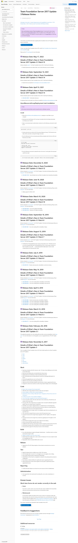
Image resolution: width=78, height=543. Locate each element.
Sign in (75, 1)
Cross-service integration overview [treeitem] (7, 29)
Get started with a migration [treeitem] (7, 24)
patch (29, 239)
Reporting (24, 361)
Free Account (65, 4)
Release (24, 358)
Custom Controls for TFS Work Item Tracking (44, 498)
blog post (22, 172)
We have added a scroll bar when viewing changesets (32, 392)
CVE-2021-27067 (26, 98)
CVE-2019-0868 (25, 301)
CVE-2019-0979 (25, 283)
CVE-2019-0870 (25, 303)
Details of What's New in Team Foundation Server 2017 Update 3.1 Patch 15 (70, 12)
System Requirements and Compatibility (38, 22)
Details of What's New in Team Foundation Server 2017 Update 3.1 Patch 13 (70, 21)
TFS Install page (29, 52)
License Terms (49, 22)
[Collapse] (13, 7)
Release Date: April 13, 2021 (69, 19)
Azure (25, 7)
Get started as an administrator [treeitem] (8, 26)
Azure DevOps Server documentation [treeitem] (5, 14)
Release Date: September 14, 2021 (70, 14)
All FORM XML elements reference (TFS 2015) (44, 500)
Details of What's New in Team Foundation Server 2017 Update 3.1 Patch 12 (70, 26)
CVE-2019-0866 (25, 300)
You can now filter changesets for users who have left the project (35, 398)
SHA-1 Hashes (29, 23)
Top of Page (39, 519)
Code (23, 355)
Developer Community (25, 22)
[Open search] (73, 1)
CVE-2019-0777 (25, 321)
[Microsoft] (2, 1)
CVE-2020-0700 (26, 208)
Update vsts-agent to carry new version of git (31, 435)
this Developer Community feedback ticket (41, 82)
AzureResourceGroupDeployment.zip (34, 115)
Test (23, 360)
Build (23, 357)
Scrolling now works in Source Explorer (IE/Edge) (32, 396)
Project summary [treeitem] (6, 32)
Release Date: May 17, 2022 (69, 9)
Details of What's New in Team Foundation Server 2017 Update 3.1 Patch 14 (70, 17)
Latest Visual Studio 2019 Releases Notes (40, 23)
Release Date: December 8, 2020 (70, 24)
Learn (22, 7)
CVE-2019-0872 (25, 281)
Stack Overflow (35, 515)
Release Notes (36, 7)
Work (24, 354)
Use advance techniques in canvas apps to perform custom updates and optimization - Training (36, 529)
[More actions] (57, 8)
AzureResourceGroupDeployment (49, 100)
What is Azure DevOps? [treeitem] (7, 22)
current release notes (31, 32)
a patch (28, 65)
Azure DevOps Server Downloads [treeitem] (7, 17)
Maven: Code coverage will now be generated (31, 389)
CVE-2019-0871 (25, 304)
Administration (25, 363)
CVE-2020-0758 (26, 210)
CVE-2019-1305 (25, 226)
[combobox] (7, 9)
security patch (30, 171)
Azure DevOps (30, 7)
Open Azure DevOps (72, 4)
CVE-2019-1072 (25, 265)
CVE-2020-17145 (26, 175)
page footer (48, 34)
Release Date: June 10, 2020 (69, 28)
